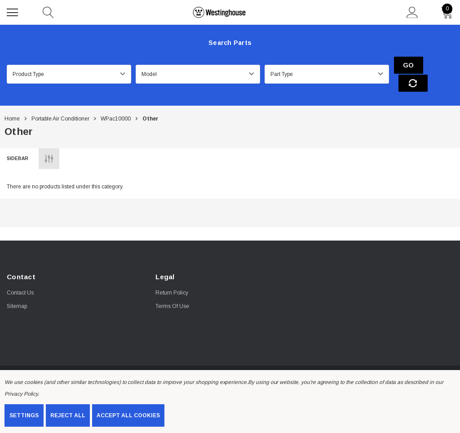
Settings (24, 415)
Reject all (67, 415)
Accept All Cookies (128, 415)
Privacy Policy (21, 394)
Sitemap (17, 289)
